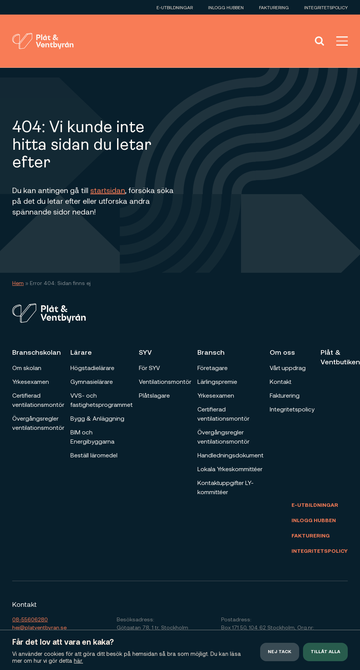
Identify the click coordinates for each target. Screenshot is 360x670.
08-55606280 (30, 619)
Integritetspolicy (326, 7)
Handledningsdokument (230, 455)
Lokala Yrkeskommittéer (229, 468)
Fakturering (274, 7)
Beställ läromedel (93, 455)
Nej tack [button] (280, 652)
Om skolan (26, 367)
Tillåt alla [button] (325, 652)
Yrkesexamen (30, 381)
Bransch (211, 352)
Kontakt (280, 381)
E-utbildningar (174, 7)
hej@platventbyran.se (39, 627)
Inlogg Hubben (226, 7)
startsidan (107, 190)
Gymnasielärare (91, 381)
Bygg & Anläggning (97, 418)
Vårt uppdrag (288, 367)
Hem (18, 283)
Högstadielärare (92, 367)
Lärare (81, 352)
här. (78, 660)
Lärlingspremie (217, 381)
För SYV (149, 367)
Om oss (282, 352)
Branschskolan (36, 352)
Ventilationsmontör (165, 381)
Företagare (212, 367)
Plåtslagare (154, 395)
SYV (145, 352)
